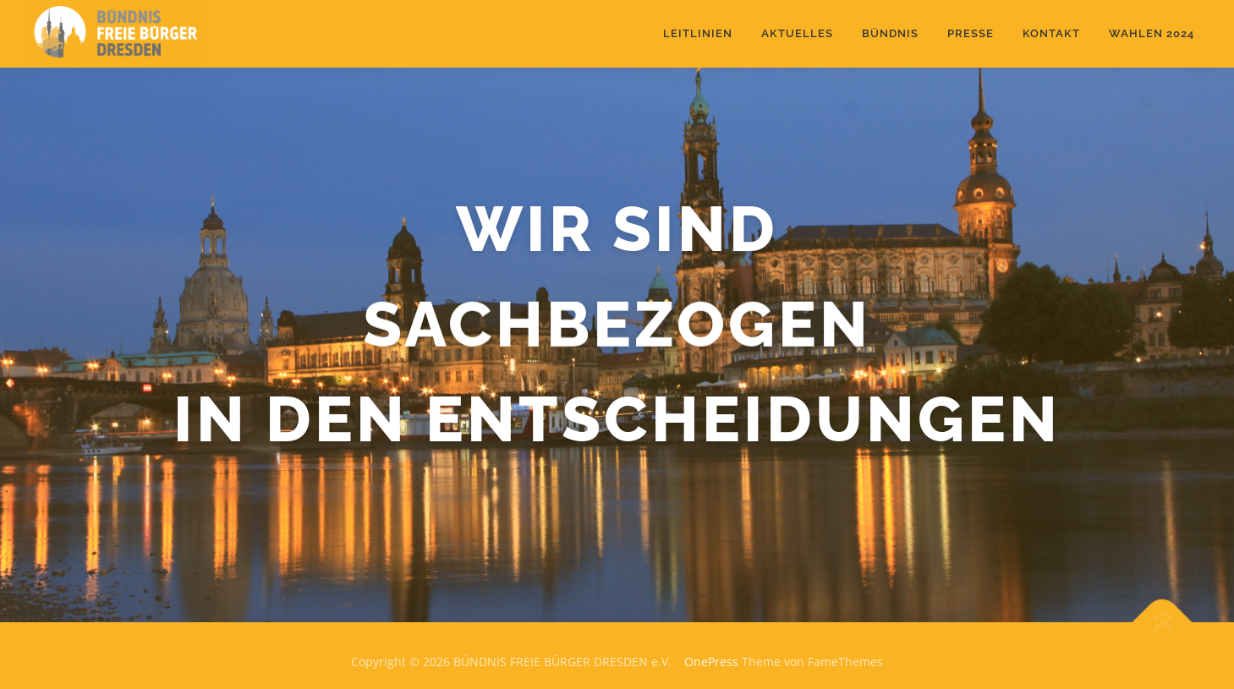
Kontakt (1051, 33)
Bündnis (890, 33)
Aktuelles (797, 33)
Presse (970, 33)
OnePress (711, 661)
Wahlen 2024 (1151, 33)
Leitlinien (697, 33)
